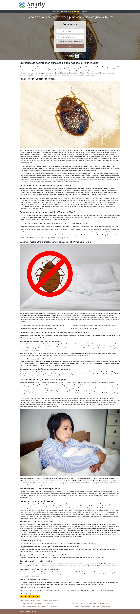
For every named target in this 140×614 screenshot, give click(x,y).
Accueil (22, 611)
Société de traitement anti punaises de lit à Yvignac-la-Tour (39, 606)
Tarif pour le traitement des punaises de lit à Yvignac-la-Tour (91, 603)
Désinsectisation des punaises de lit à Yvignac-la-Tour (38, 603)
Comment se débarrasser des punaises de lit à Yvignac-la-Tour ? (92, 606)
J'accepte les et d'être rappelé (71, 41)
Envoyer (70, 46)
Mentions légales (31, 611)
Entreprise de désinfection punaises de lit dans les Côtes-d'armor (39, 601)
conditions (70, 41)
